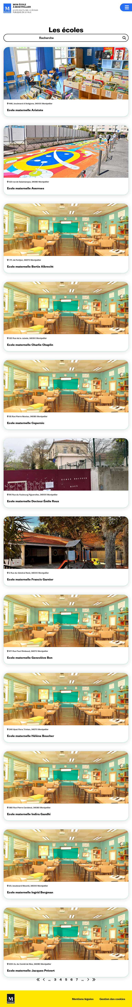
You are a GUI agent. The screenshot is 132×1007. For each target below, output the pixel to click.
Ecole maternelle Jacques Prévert (31, 970)
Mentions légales (83, 999)
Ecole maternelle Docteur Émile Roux (33, 501)
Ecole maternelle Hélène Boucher (30, 736)
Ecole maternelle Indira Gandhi (29, 814)
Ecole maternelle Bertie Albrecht (30, 266)
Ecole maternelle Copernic (25, 423)
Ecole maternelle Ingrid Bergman (30, 892)
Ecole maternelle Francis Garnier (30, 579)
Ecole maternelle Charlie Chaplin (30, 344)
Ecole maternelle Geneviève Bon (29, 657)
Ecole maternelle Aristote (25, 110)
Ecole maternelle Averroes (25, 188)
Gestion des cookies (112, 999)
